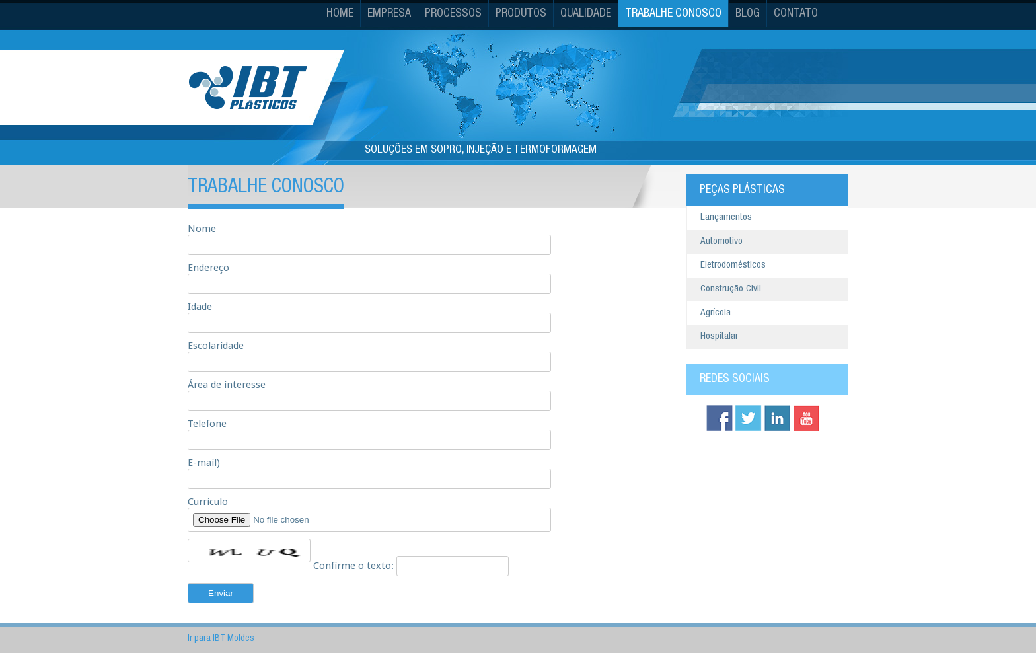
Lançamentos (726, 218)
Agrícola (715, 313)
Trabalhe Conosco (673, 14)
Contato (796, 14)
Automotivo (721, 242)
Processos (453, 14)
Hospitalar (719, 337)
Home (339, 14)
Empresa (389, 14)
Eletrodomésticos (733, 265)
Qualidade (585, 14)
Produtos (521, 14)
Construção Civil (730, 289)
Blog (747, 14)
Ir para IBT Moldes (221, 639)
